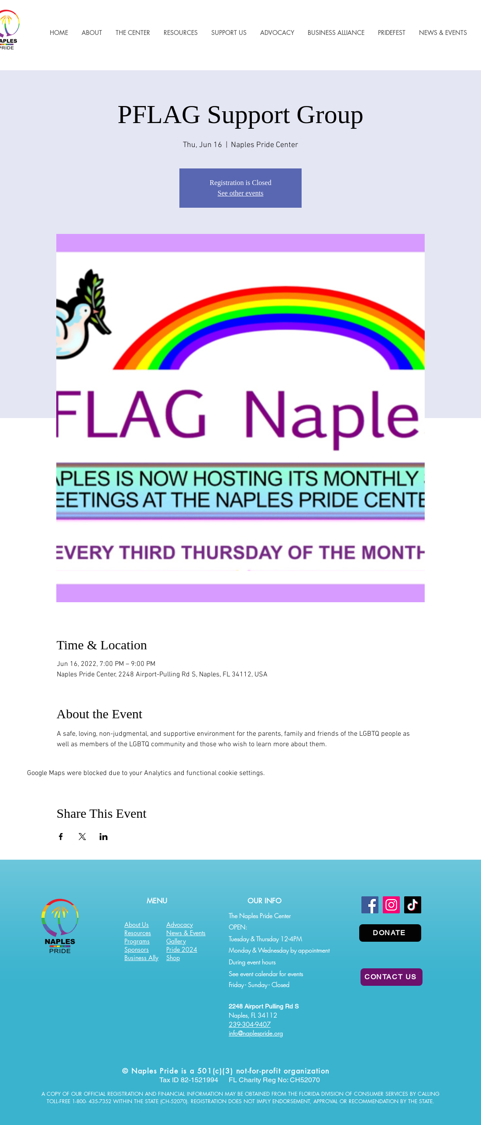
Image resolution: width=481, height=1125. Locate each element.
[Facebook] (369, 904)
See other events (241, 193)
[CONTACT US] (392, 977)
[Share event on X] (82, 836)
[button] (180, 32)
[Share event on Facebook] (61, 836)
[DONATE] (390, 933)
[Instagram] (391, 904)
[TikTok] (412, 904)
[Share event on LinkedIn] (104, 836)
